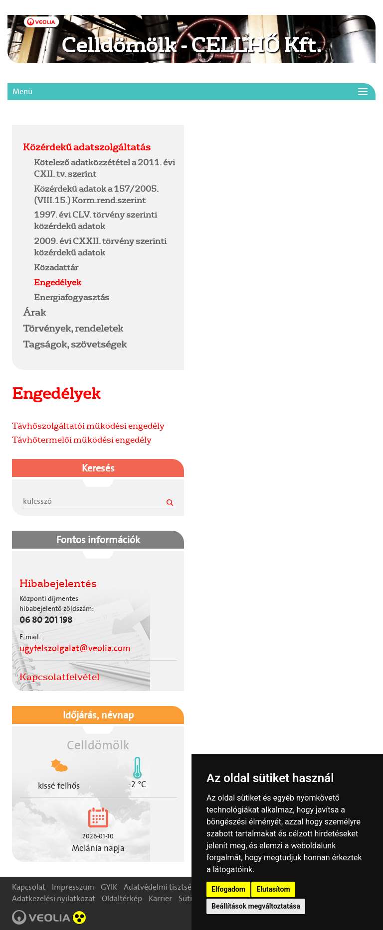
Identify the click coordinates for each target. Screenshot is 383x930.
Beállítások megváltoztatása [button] (255, 906)
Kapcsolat (28, 887)
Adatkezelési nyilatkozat (53, 898)
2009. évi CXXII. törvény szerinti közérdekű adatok (100, 246)
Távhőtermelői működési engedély (82, 439)
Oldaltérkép (122, 898)
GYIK (109, 887)
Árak (34, 312)
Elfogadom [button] (228, 889)
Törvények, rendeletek (73, 328)
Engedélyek (57, 282)
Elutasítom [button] (273, 889)
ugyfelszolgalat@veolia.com (75, 648)
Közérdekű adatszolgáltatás (87, 147)
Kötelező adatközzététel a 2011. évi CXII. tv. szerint (104, 168)
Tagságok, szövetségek (75, 344)
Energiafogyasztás (71, 297)
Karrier (160, 898)
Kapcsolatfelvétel (59, 677)
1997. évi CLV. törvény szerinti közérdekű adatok (95, 220)
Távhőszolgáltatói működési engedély (88, 425)
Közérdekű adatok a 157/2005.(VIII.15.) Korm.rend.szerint (96, 194)
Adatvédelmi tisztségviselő (170, 887)
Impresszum (73, 887)
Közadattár (56, 267)
